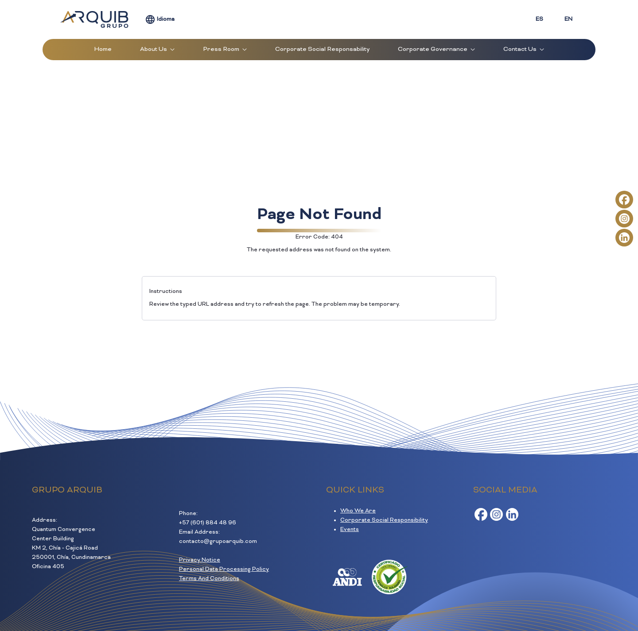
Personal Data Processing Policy (224, 569)
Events (349, 529)
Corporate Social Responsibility (384, 520)
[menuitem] (103, 49)
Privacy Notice (199, 560)
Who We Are (358, 511)
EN (568, 19)
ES (539, 19)
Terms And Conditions (209, 578)
